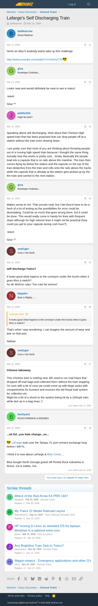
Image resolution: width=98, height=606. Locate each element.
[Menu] (10, 4)
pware (17, 534)
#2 (90, 82)
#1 (90, 45)
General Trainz (47, 499)
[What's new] (81, 4)
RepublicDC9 (21, 514)
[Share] (85, 45)
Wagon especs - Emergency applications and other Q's (52, 560)
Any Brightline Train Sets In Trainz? (39, 545)
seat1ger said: (16, 314)
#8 (90, 428)
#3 (90, 126)
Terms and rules (15, 595)
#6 (90, 307)
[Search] (88, 4)
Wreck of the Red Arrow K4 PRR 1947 (41, 496)
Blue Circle (54, 454)
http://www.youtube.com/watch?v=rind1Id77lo (34, 59)
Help (47, 595)
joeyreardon (20, 549)
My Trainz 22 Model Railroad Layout (39, 511)
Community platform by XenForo (35, 603)
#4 (90, 198)
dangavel (19, 499)
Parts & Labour (44, 534)
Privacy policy (34, 595)
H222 (17, 564)
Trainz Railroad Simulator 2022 (59, 514)
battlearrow (16, 23)
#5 (90, 262)
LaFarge (17, 442)
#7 (90, 364)
